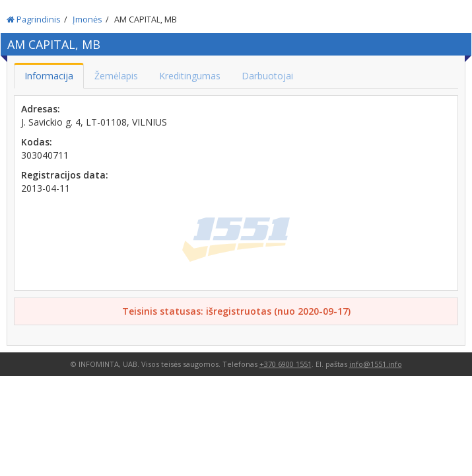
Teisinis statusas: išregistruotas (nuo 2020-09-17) (236, 311)
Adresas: (40, 108)
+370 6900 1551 (285, 364)
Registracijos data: (64, 175)
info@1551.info (375, 364)
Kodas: (36, 142)
